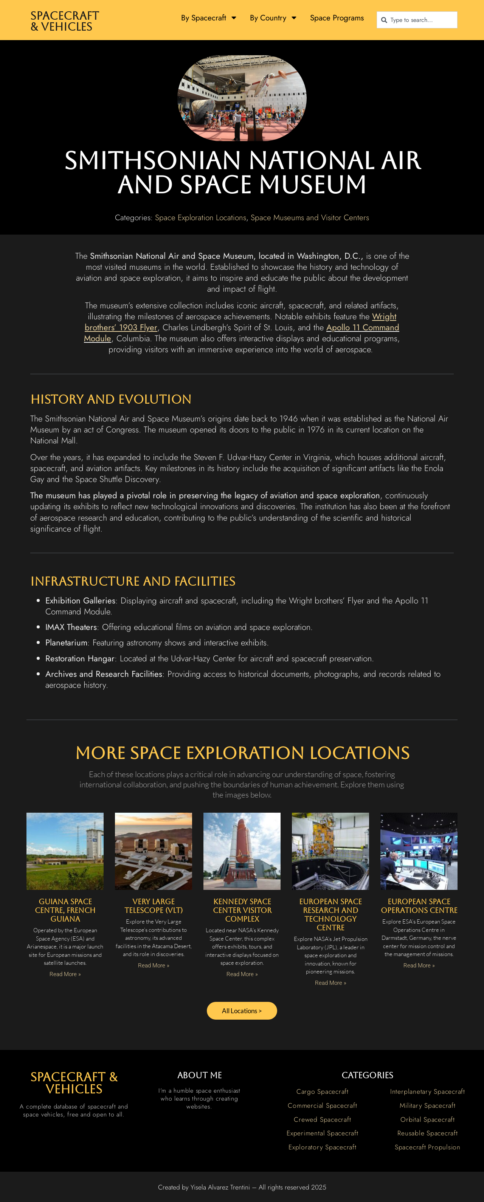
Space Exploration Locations (200, 217)
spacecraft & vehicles (73, 1084)
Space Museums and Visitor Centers (310, 217)
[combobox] (417, 19)
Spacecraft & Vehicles (64, 21)
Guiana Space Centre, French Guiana (65, 910)
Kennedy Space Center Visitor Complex (242, 910)
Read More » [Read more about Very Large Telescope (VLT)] (153, 965)
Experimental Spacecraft (322, 1135)
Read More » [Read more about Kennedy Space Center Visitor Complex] (242, 974)
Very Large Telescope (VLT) (153, 905)
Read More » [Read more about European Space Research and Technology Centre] (330, 983)
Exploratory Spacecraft (323, 1148)
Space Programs (337, 17)
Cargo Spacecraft (322, 1093)
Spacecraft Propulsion (428, 1148)
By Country (274, 17)
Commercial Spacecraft (322, 1107)
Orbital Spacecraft (427, 1121)
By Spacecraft (209, 17)
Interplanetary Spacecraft (427, 1093)
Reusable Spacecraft (427, 1135)
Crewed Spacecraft (322, 1121)
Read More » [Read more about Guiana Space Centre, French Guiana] (65, 974)
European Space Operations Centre (419, 905)
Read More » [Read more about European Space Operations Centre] (419, 965)
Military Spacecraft (427, 1107)
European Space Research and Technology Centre (330, 914)
